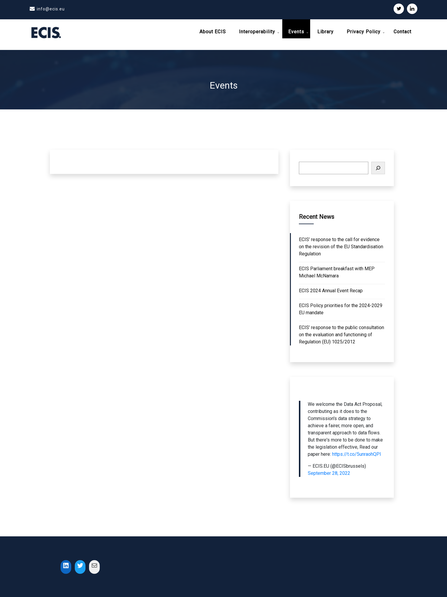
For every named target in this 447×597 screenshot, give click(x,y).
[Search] (378, 165)
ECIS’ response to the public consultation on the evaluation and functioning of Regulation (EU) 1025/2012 (341, 332)
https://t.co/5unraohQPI (356, 451)
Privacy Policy (364, 31)
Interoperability (257, 31)
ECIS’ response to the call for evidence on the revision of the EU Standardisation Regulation (341, 244)
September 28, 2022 (329, 470)
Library (325, 31)
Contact (402, 31)
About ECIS (212, 31)
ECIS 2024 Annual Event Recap (331, 288)
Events (296, 31)
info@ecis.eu (51, 9)
